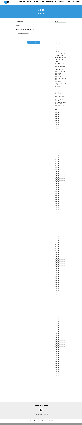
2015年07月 (57, 377)
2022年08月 (57, 205)
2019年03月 (57, 288)
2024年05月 (57, 163)
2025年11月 (57, 126)
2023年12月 (57, 173)
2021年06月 (57, 234)
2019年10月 (57, 274)
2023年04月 (57, 189)
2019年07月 (57, 280)
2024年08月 (57, 157)
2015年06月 (57, 379)
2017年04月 (57, 335)
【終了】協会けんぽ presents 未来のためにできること (60, 103)
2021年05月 (57, 236)
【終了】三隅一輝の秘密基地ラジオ (60, 67)
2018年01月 (57, 317)
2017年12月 (57, 319)
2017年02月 (57, 339)
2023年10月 (57, 177)
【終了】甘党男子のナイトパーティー (60, 97)
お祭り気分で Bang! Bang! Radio (60, 57)
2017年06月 (57, 331)
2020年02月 (57, 266)
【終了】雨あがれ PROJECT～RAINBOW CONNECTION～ (60, 87)
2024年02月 (57, 169)
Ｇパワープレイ (57, 43)
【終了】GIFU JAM (58, 76)
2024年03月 (57, 167)
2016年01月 (57, 365)
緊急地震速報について (45, 420)
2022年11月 (57, 199)
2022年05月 (57, 211)
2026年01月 (57, 122)
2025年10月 (57, 128)
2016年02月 (57, 363)
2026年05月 (57, 114)
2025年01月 (57, 147)
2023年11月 (57, 175)
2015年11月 (57, 369)
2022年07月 (57, 207)
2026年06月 (57, 112)
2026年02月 (57, 120)
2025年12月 (57, 124)
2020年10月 (57, 250)
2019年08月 (57, 278)
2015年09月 (57, 373)
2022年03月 (57, 215)
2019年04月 (57, 286)
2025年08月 (57, 132)
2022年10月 (57, 201)
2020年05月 (57, 260)
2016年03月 (57, 361)
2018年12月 (57, 294)
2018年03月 (57, 313)
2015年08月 (57, 375)
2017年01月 (57, 341)
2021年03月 (57, 240)
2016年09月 (57, 349)
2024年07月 (57, 159)
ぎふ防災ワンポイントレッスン (60, 59)
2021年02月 (57, 242)
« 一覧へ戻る (34, 42)
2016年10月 (57, 347)
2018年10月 (57, 298)
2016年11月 (57, 345)
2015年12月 (57, 367)
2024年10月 (57, 153)
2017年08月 (57, 327)
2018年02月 (57, 315)
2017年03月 (57, 337)
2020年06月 (57, 258)
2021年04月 (57, 238)
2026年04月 (57, 116)
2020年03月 (57, 264)
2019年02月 (57, 290)
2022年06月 (57, 209)
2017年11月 (57, 321)
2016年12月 (57, 343)
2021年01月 (57, 244)
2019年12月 (57, 270)
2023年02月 (57, 193)
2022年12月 (57, 197)
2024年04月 (57, 165)
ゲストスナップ (57, 47)
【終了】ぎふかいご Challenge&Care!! (60, 84)
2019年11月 (57, 272)
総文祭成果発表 (57, 61)
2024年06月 (57, 161)
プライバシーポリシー (38, 420)
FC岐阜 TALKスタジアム (59, 55)
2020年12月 (57, 246)
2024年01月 (57, 171)
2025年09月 (57, 130)
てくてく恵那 (57, 51)
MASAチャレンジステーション (60, 53)
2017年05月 (57, 333)
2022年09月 (57, 203)
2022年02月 (57, 217)
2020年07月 (57, 256)
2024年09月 (57, 155)
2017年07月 (57, 329)
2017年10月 (57, 323)
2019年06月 (57, 282)
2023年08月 (57, 181)
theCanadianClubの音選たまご (60, 45)
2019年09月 (57, 276)
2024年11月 (57, 151)
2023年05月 (57, 187)
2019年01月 (57, 292)
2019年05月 (57, 284)
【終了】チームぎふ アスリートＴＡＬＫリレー (60, 100)
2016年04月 (57, 359)
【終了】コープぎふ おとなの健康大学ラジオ (60, 79)
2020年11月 (57, 248)
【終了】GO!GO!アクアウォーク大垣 (60, 64)
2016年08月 (57, 351)
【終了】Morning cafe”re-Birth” (60, 89)
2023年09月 (57, 179)
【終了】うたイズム (58, 81)
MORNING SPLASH (58, 24)
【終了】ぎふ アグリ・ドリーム (60, 105)
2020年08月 (57, 254)
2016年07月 (57, 353)
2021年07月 (57, 232)
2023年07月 (57, 183)
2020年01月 (57, 268)
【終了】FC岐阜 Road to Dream (60, 71)
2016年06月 (57, 355)
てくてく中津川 (57, 49)
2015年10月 (57, 371)
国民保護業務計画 (51, 420)
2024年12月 (57, 149)
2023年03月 (57, 191)
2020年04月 (57, 262)
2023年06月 (57, 185)
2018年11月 (57, 296)
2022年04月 (57, 213)
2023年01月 (57, 195)
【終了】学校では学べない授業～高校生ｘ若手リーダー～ (60, 74)
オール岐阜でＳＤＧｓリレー (59, 69)
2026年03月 (57, 118)
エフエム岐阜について (31, 420)
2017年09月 (57, 325)
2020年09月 (57, 252)
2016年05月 (57, 357)
